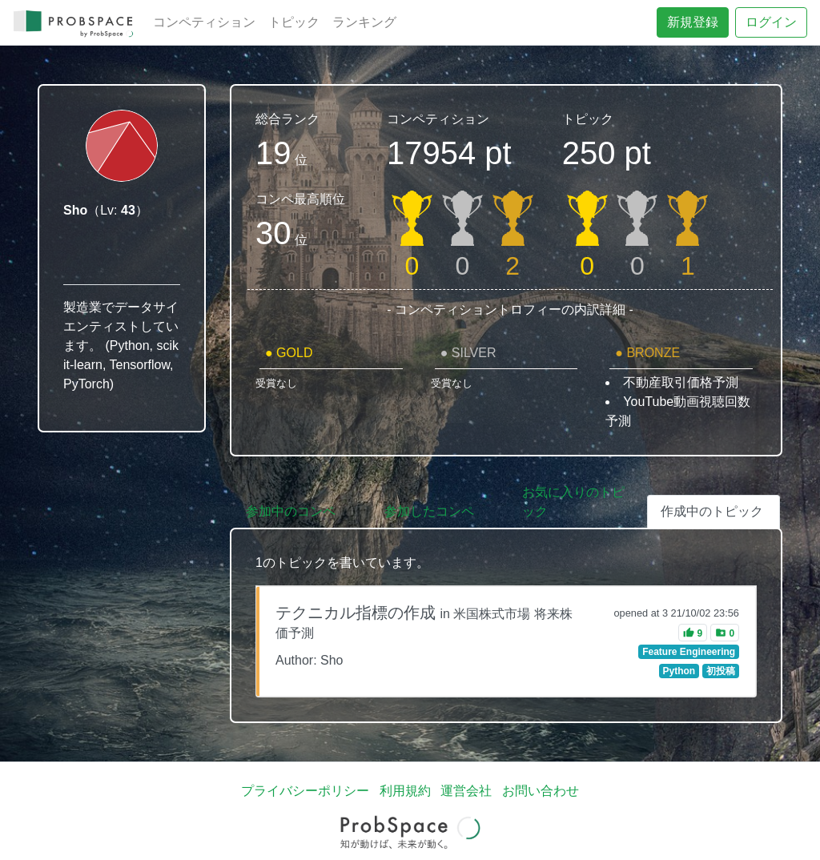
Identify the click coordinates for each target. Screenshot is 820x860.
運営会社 (466, 791)
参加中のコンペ (291, 511)
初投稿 (720, 671)
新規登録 (692, 22)
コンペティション (204, 22)
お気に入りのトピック (573, 501)
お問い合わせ (540, 791)
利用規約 (405, 791)
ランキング (364, 22)
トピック (294, 22)
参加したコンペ (429, 511)
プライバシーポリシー (305, 791)
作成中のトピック (712, 511)
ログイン (771, 22)
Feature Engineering (688, 651)
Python (678, 671)
